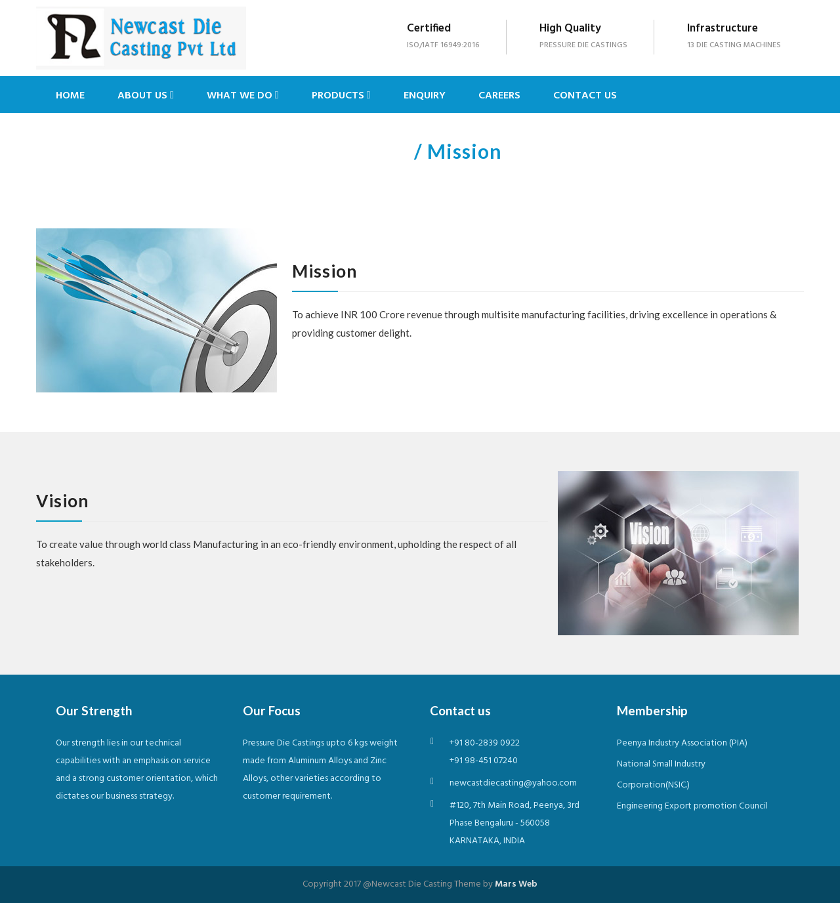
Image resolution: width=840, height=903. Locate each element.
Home (70, 95)
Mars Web (516, 884)
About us (145, 95)
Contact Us (585, 95)
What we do (243, 95)
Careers (499, 95)
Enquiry (425, 95)
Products (341, 95)
